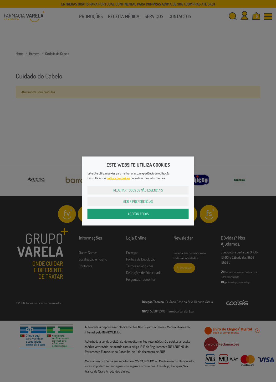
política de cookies (118, 178)
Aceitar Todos (138, 213)
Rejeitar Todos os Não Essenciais (138, 190)
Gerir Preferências (138, 201)
